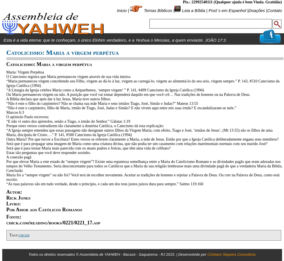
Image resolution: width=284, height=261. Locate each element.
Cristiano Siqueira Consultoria (231, 254)
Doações (256, 10)
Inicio (122, 10)
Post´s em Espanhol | (228, 10)
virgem (23, 235)
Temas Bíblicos (158, 10)
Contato (274, 10)
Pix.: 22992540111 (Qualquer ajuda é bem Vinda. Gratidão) (232, 2)
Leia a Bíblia (193, 10)
